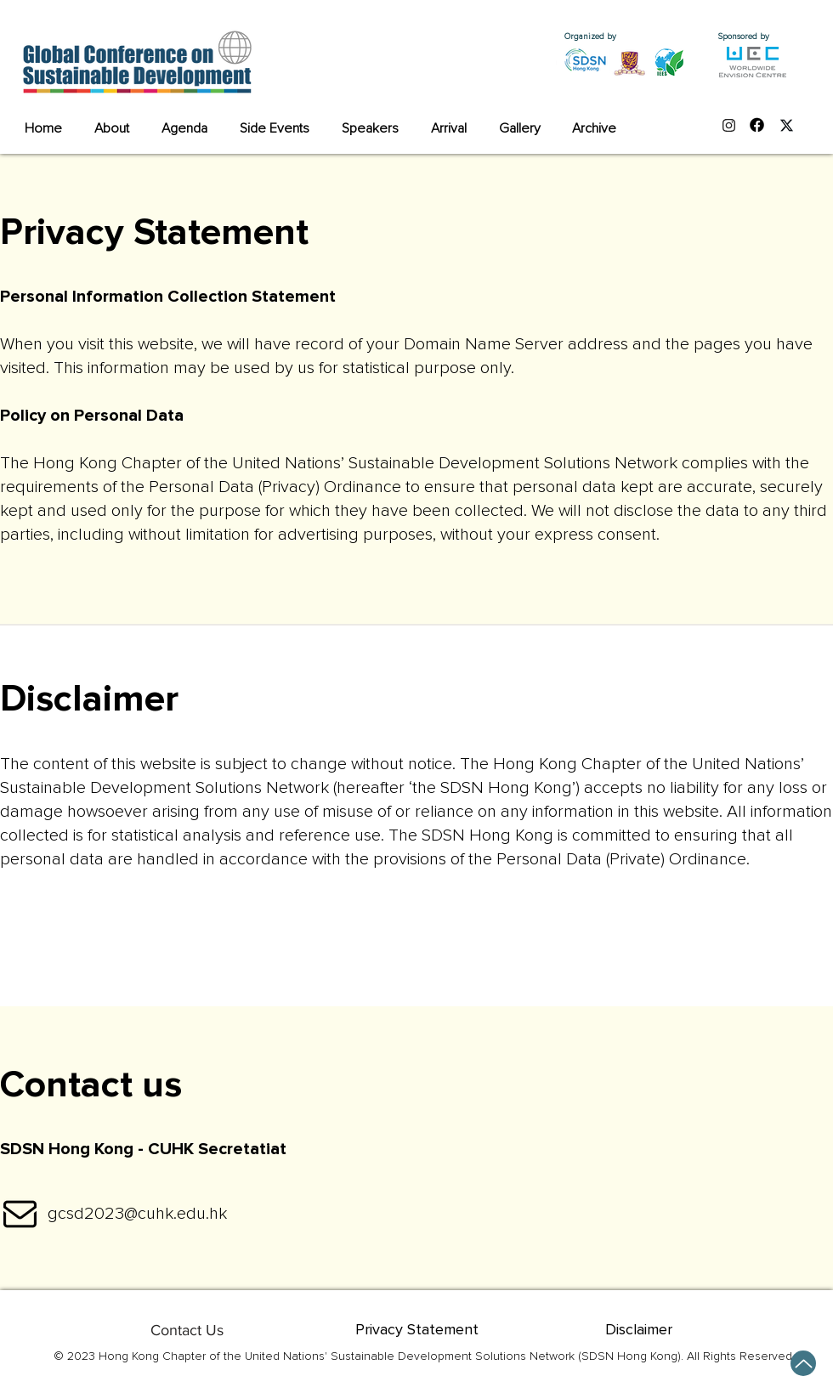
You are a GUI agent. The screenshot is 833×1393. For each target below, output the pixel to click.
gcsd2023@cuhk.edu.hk (137, 1213)
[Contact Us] (186, 1330)
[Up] (803, 1363)
